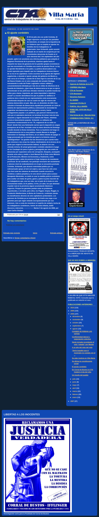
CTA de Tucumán (76, 90)
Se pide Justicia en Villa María (83, 358)
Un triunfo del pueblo (80, 375)
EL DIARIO (74, 100)
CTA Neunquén (76, 94)
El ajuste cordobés (79, 367)
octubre (75, 323)
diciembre (76, 316)
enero (74, 397)
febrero (75, 394)
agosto (75, 329)
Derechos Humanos (77, 97)
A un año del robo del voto (82, 347)
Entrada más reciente (11, 233)
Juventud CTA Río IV (78, 103)
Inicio (35, 233)
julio (74, 379)
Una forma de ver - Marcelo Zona (82, 115)
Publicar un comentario (15, 225)
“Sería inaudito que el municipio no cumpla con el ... (83, 353)
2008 (73, 314)
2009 (73, 311)
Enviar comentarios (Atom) (25, 238)
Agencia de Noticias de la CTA (81, 84)
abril (74, 388)
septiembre (77, 326)
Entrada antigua (56, 233)
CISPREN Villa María (78, 87)
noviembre (76, 320)
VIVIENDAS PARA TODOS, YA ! (82, 118)
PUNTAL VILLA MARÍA (78, 106)
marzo (75, 391)
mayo (74, 385)
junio (74, 382)
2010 (73, 308)
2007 (73, 401)
